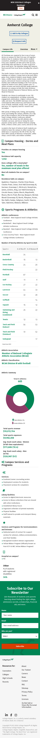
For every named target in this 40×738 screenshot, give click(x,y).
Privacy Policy (27, 692)
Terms (24, 695)
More (34, 49)
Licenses (25, 699)
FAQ (23, 685)
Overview (24, 49)
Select (5, 636)
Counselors (6, 671)
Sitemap (25, 688)
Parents (5, 682)
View (21, 8)
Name (4, 610)
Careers (25, 674)
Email (4, 621)
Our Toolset (26, 670)
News (24, 677)
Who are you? (7, 631)
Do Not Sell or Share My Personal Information (29, 705)
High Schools (7, 678)
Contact (25, 681)
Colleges (5, 674)
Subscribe (20, 646)
